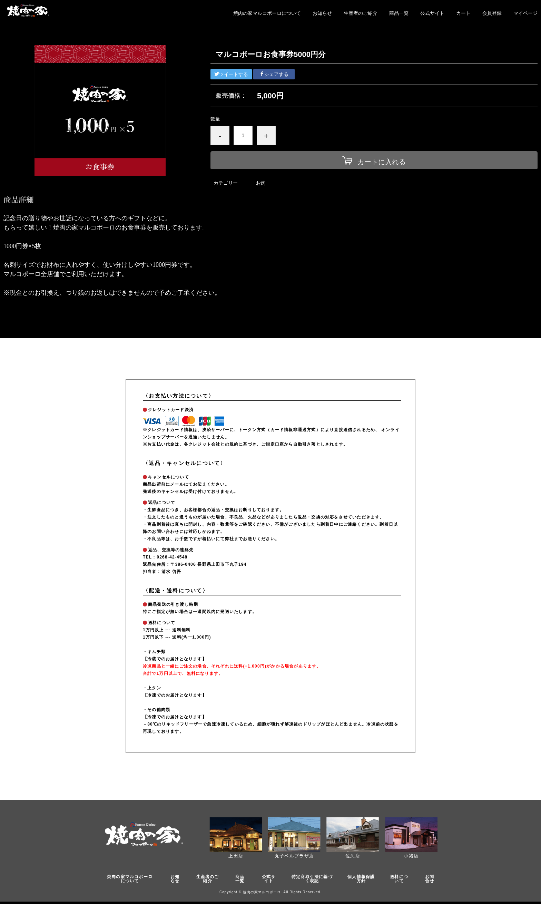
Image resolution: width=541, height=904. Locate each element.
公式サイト (432, 13)
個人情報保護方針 (364, 880)
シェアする (273, 74)
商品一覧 (399, 13)
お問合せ (431, 880)
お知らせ (322, 13)
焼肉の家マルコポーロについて (267, 13)
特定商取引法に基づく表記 (313, 880)
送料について (402, 880)
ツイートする (231, 74)
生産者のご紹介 (360, 13)
